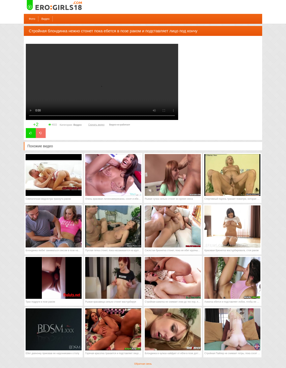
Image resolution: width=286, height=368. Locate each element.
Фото (32, 18)
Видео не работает (119, 124)
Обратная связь (143, 363)
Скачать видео (96, 124)
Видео (45, 18)
